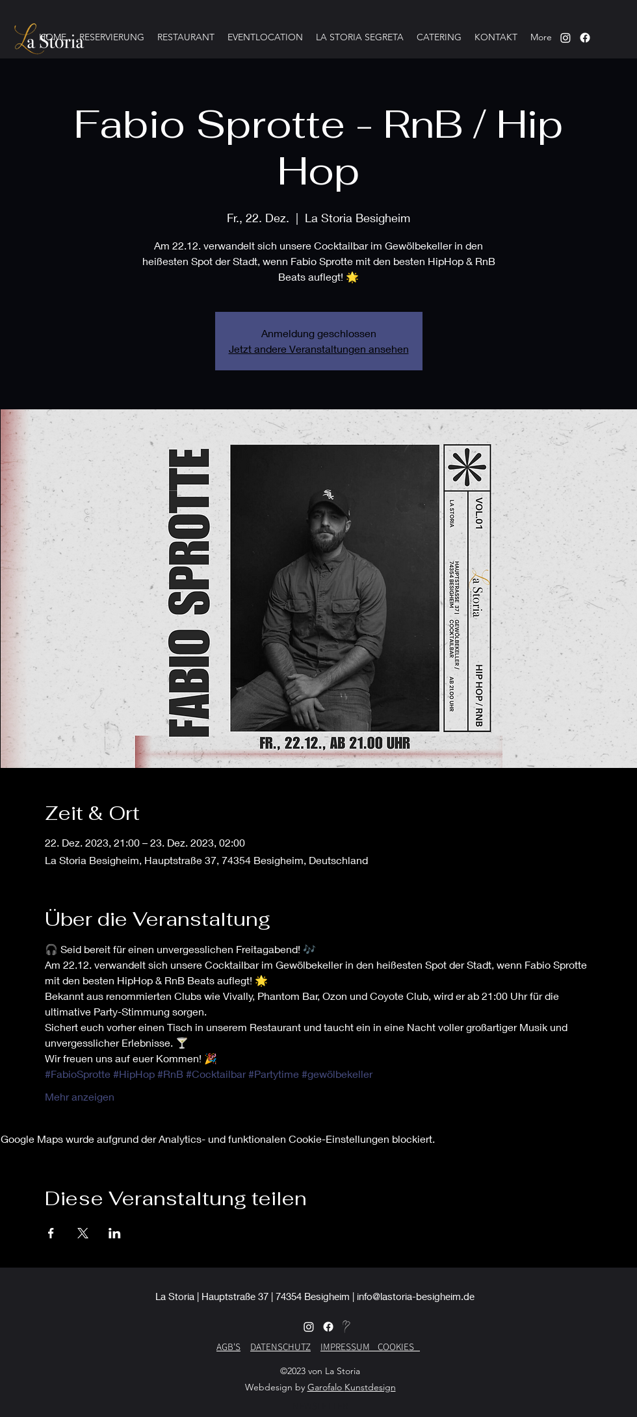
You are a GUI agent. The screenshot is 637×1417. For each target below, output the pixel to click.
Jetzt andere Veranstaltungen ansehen (319, 348)
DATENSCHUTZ (280, 1346)
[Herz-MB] (347, 1326)
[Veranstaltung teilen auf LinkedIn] (115, 1233)
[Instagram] (565, 37)
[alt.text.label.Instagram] (585, 37)
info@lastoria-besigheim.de (415, 1296)
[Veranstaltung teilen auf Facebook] (51, 1233)
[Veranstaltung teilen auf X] (83, 1233)
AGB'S (228, 1346)
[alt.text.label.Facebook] (328, 1326)
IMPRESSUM (349, 1346)
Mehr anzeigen (79, 1096)
